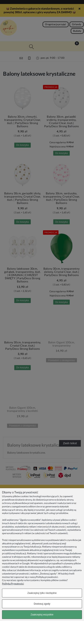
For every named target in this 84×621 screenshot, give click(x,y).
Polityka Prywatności (13, 583)
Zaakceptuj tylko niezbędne (41, 593)
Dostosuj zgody (42, 603)
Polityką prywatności (47, 576)
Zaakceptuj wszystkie (42, 614)
